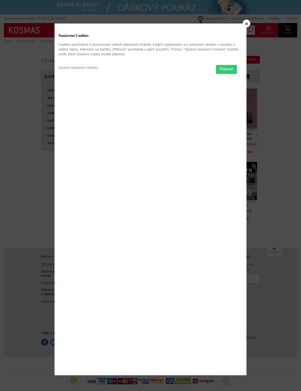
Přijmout (226, 218)
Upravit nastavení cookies (78, 216)
